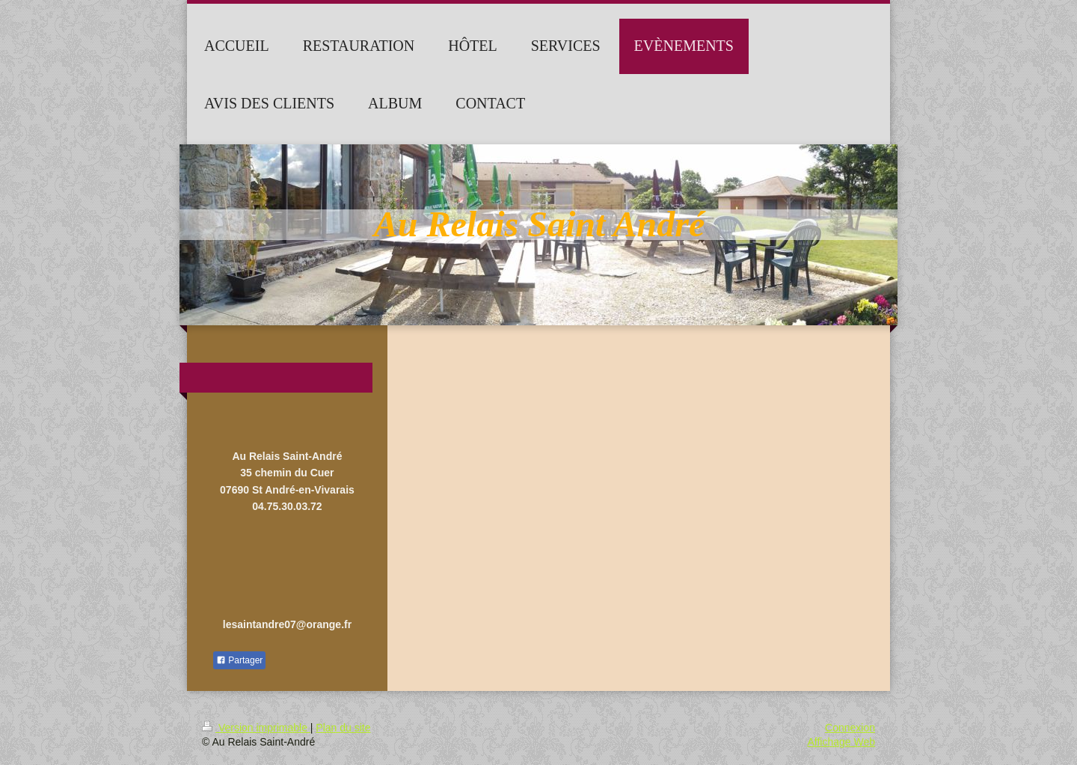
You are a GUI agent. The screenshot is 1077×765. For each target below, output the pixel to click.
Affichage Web (841, 742)
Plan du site (343, 728)
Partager (239, 660)
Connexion (850, 728)
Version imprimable (256, 728)
